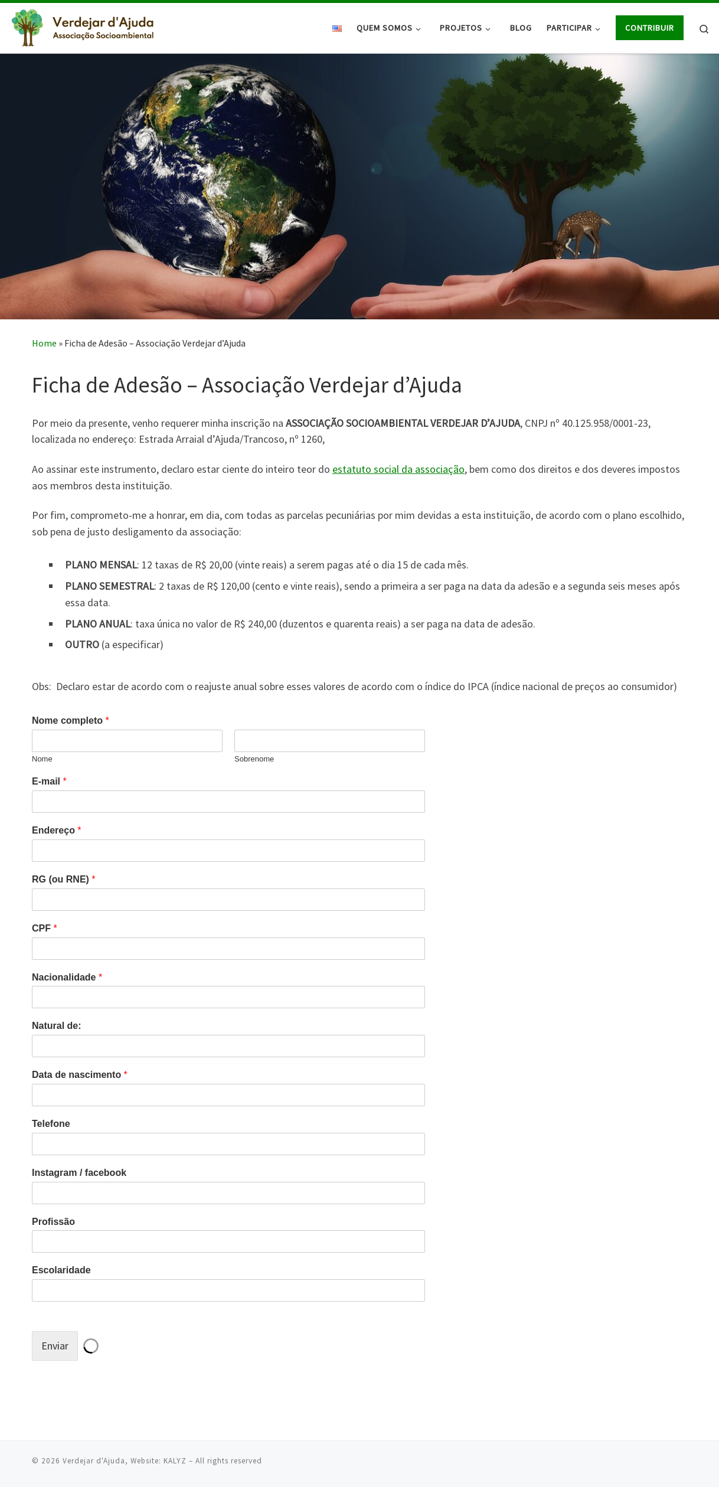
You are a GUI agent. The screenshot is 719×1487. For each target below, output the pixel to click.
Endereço (56, 830)
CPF (44, 928)
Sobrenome (254, 758)
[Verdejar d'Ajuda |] (82, 25)
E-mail (49, 781)
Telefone (51, 1124)
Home (44, 343)
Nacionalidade (67, 977)
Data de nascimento (80, 1075)
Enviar (54, 1345)
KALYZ (175, 1460)
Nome (42, 758)
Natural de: (56, 1026)
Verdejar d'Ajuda (94, 1460)
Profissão (53, 1222)
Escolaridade (61, 1270)
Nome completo (70, 720)
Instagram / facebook (79, 1173)
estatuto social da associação (398, 469)
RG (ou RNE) (64, 879)
